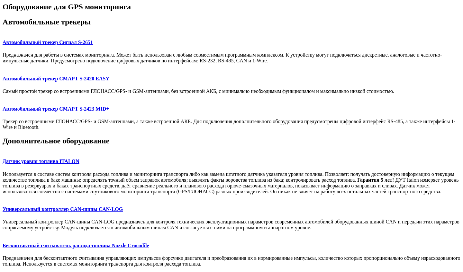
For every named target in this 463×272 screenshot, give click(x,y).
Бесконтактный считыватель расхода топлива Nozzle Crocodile (76, 245)
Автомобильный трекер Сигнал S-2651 (48, 42)
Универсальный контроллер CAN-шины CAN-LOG (63, 209)
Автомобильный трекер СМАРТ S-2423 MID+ (56, 109)
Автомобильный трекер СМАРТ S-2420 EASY (56, 78)
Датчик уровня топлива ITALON (41, 161)
